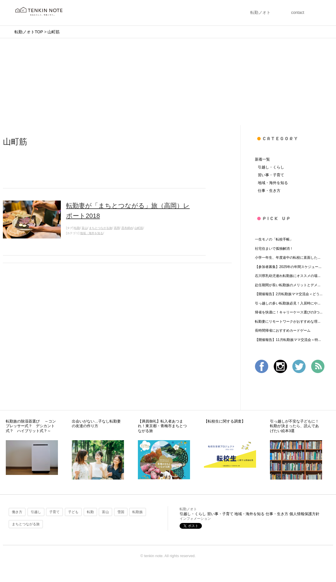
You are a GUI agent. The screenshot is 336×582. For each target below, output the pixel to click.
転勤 (77, 228)
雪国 (120, 512)
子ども (73, 512)
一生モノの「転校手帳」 (274, 239)
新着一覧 (262, 159)
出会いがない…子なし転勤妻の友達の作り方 (96, 423)
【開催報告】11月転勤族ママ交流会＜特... (288, 340)
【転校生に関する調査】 (224, 421)
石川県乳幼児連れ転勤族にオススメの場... (287, 276)
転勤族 (137, 512)
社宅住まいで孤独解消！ (274, 249)
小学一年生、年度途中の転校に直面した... (287, 258)
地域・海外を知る (91, 233)
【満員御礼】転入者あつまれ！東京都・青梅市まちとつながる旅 (162, 426)
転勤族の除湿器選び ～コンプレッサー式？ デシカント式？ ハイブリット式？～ (31, 426)
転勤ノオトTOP (28, 32)
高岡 (117, 228)
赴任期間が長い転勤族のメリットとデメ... (287, 285)
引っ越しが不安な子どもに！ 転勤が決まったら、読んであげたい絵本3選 (296, 426)
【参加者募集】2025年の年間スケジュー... (288, 267)
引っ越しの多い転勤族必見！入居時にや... (287, 303)
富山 (84, 228)
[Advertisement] (168, 81)
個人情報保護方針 (304, 514)
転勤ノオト (260, 12)
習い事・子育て (271, 175)
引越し (36, 512)
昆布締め (127, 228)
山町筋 (54, 32)
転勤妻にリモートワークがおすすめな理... (287, 322)
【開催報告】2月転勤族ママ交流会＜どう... (288, 294)
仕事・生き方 (269, 190)
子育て (54, 512)
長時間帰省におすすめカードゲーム (283, 330)
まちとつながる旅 (100, 228)
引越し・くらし (271, 167)
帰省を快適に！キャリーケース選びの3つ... (288, 312)
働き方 (17, 512)
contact (297, 12)
